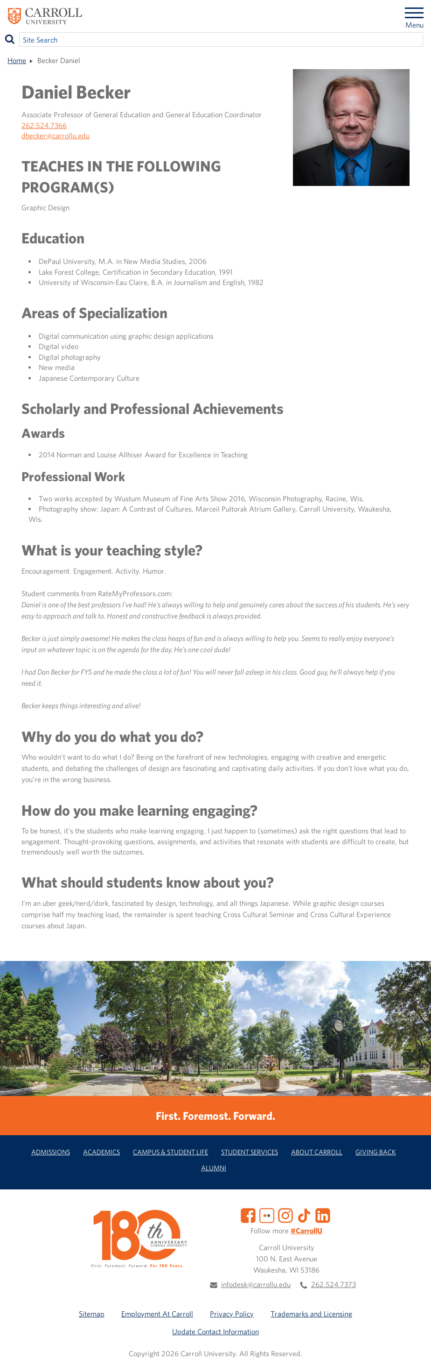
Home (16, 60)
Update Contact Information (215, 1331)
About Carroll (316, 1152)
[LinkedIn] (322, 1214)
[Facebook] (248, 1214)
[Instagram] (285, 1214)
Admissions (50, 1152)
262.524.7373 (333, 1284)
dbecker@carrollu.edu (55, 135)
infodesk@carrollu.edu (256, 1284)
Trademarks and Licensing (311, 1313)
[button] (413, 1348)
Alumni (213, 1168)
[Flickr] (266, 1214)
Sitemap (91, 1313)
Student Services (249, 1152)
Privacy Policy (232, 1313)
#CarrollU (306, 1230)
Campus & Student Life (170, 1152)
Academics (101, 1152)
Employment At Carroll (157, 1313)
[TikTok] (304, 1214)
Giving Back (375, 1152)
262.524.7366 (44, 125)
